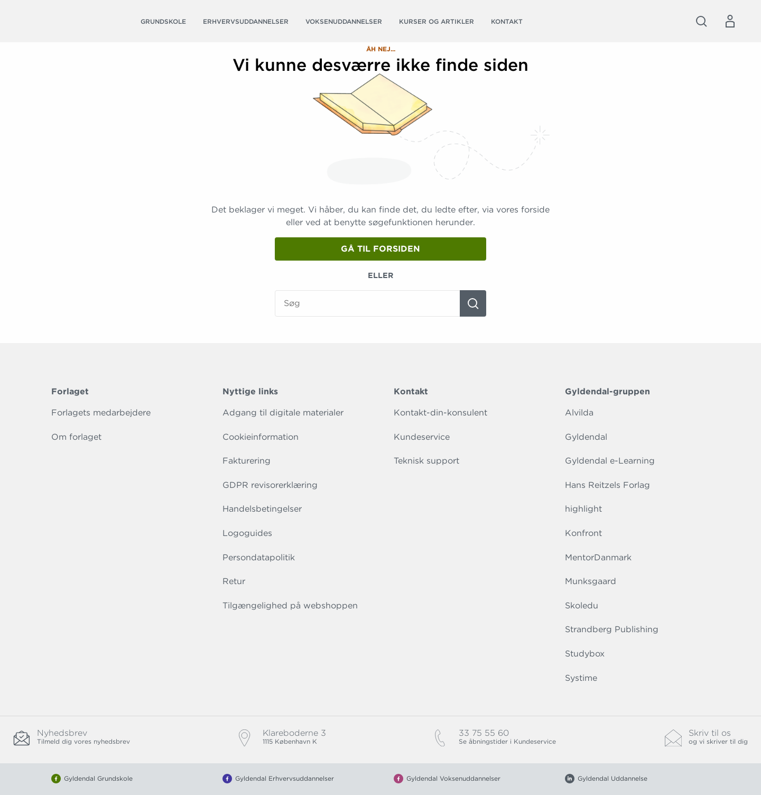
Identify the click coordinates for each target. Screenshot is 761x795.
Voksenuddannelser (343, 21)
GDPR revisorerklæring (270, 485)
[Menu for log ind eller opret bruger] (729, 21)
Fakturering (246, 461)
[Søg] (473, 303)
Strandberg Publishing (611, 629)
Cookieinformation (260, 437)
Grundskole (163, 21)
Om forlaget (76, 437)
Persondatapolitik (258, 557)
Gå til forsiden (380, 249)
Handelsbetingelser (262, 509)
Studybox (585, 654)
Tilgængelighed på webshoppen (290, 605)
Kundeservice (422, 437)
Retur (233, 581)
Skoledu (581, 605)
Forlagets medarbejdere (101, 413)
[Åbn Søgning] (701, 21)
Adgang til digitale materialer (283, 413)
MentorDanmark (598, 557)
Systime (581, 678)
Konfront (583, 533)
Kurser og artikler (436, 21)
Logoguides (247, 533)
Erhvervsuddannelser (246, 21)
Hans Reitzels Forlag (607, 485)
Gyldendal (586, 437)
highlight (583, 509)
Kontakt (507, 21)
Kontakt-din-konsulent (440, 413)
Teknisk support (426, 461)
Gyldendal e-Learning (610, 461)
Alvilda (579, 413)
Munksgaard (590, 581)
